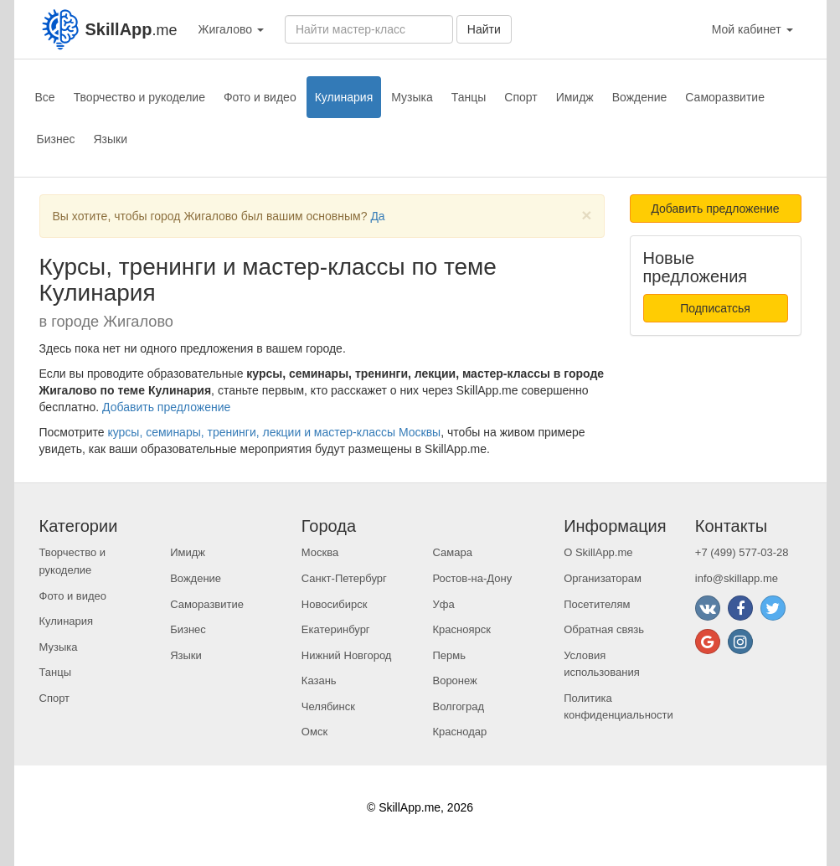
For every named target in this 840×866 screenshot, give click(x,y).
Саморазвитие (725, 97)
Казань (319, 680)
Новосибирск (334, 604)
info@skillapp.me (736, 578)
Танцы (469, 97)
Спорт (520, 97)
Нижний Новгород (346, 655)
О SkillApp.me (598, 552)
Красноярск (461, 629)
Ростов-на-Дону (472, 578)
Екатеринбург (335, 629)
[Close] (586, 215)
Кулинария (344, 97)
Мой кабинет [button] (752, 29)
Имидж (575, 97)
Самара (452, 552)
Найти (484, 29)
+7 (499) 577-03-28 (742, 552)
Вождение (639, 97)
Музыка (412, 97)
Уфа (443, 604)
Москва (319, 552)
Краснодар (459, 731)
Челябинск (328, 706)
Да (377, 216)
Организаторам (603, 578)
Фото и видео (260, 97)
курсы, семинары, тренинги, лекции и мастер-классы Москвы (274, 432)
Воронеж (454, 680)
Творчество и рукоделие (139, 97)
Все (45, 97)
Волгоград (458, 706)
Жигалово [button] (231, 29)
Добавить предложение (166, 407)
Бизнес (56, 139)
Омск (314, 731)
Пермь (449, 655)
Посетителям (597, 604)
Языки (110, 139)
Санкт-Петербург (344, 578)
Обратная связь (604, 629)
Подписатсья (715, 308)
